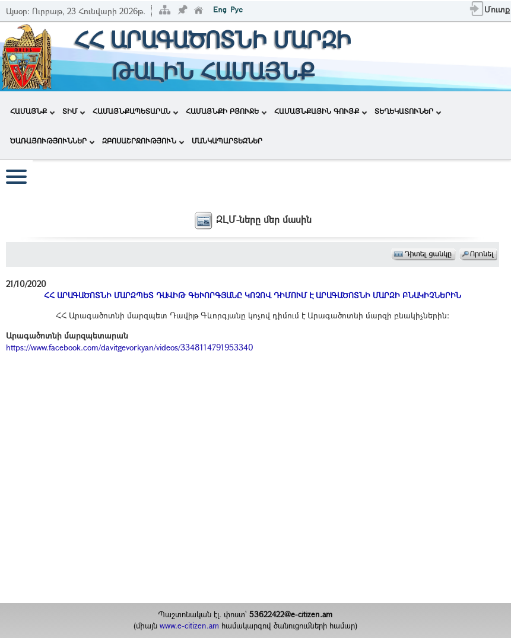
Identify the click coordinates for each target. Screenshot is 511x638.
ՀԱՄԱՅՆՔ (32, 111)
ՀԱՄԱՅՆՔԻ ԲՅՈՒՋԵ (226, 111)
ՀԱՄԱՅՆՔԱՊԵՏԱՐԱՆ (135, 111)
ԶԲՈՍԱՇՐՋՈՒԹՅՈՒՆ (143, 140)
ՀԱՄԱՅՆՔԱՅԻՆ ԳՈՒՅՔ (320, 111)
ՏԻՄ (73, 111)
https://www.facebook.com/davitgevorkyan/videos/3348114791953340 (129, 347)
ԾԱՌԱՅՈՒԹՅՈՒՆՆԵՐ (52, 140)
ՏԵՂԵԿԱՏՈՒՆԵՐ (407, 111)
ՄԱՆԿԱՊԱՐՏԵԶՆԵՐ (227, 140)
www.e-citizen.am (189, 625)
